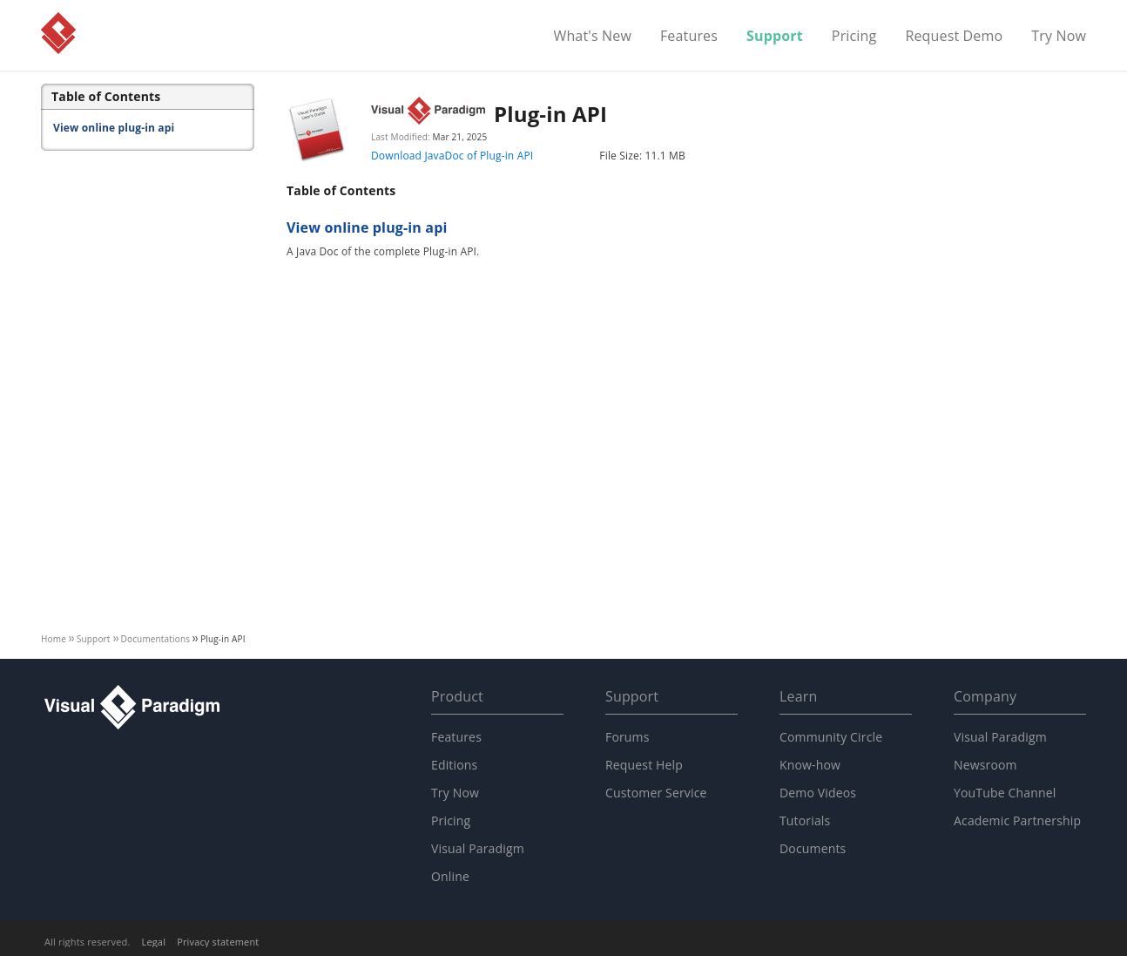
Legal (154, 941)
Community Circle (830, 737)
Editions (454, 764)
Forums (627, 737)
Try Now (1058, 36)
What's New (592, 36)
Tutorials (804, 820)
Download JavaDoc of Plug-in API (452, 156)
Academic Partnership (1017, 820)
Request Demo (953, 36)
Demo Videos (817, 792)
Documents (812, 848)
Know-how (809, 764)
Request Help (644, 764)
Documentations (156, 639)
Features (689, 36)
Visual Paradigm (58, 33)
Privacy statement (218, 941)
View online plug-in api (113, 127)
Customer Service (656, 792)
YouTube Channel (1005, 792)
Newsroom (985, 764)
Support (774, 36)
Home (53, 639)
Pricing (854, 36)
